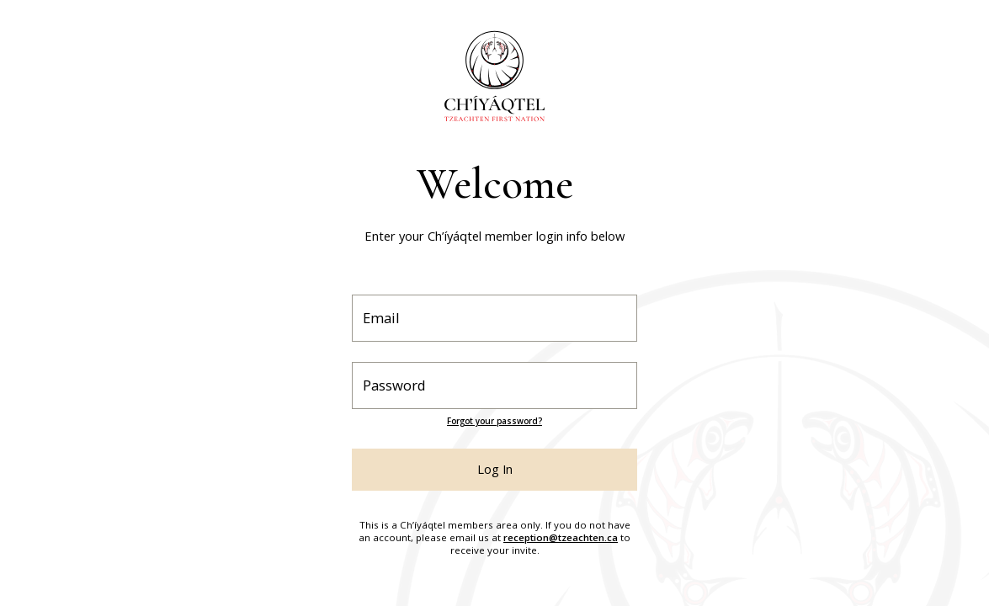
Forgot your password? (494, 421)
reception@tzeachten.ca (560, 537)
